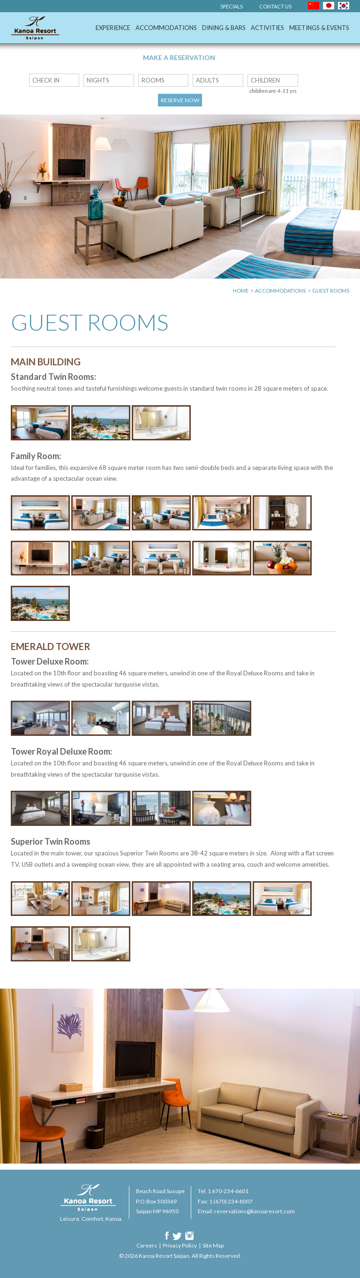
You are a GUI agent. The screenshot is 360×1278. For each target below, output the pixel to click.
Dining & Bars (224, 27)
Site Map (213, 1245)
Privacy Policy (180, 1245)
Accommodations (166, 27)
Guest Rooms (330, 290)
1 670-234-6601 (228, 1191)
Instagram (189, 1235)
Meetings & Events (319, 27)
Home (240, 290)
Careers (146, 1245)
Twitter (177, 1235)
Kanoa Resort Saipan (35, 27)
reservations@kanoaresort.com (254, 1211)
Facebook (167, 1235)
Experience (113, 27)
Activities (267, 27)
